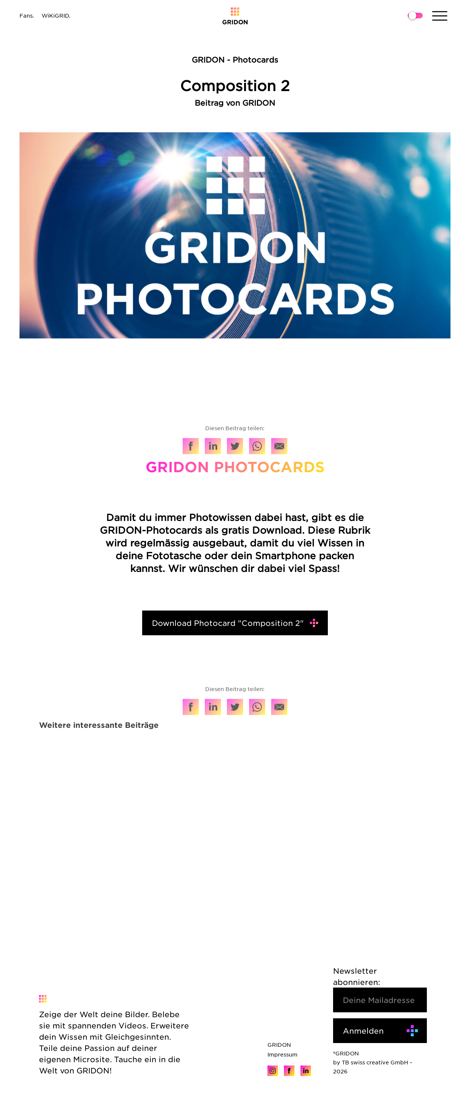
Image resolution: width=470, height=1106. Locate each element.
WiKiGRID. (56, 15)
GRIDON (279, 1044)
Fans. (27, 15)
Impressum (282, 1054)
